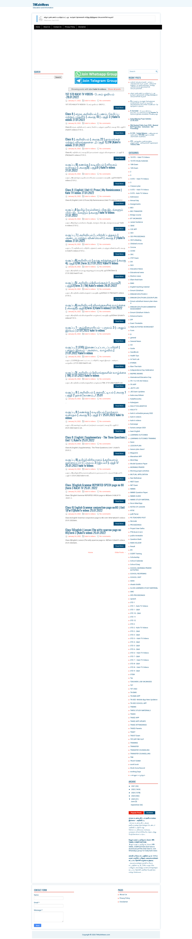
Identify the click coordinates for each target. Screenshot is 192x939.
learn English (135, 431)
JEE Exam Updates (137, 392)
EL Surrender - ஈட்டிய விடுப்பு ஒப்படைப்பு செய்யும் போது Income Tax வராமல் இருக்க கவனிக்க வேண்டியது (144, 112)
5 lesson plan (135, 186)
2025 (133, 799)
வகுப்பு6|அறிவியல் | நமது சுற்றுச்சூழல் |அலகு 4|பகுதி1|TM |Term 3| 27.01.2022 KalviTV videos (95, 262)
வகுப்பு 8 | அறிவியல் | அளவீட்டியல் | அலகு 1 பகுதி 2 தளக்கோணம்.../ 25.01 (95, 394)
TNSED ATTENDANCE (138, 725)
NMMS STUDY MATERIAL (140, 500)
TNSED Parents (136, 728)
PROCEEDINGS (135, 525)
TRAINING (134, 743)
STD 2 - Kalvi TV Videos (139, 628)
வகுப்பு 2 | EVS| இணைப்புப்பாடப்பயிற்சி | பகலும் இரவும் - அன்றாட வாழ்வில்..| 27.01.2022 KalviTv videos (92, 350)
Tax (131, 678)
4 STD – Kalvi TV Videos (139, 179)
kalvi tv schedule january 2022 (141, 413)
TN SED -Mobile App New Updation (143, 700)
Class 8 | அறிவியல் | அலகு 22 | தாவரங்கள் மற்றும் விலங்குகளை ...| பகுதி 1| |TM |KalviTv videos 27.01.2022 (92, 142)
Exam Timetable (136, 323)
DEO (132, 265)
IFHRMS (133, 363)
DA (131, 262)
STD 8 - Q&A (135, 664)
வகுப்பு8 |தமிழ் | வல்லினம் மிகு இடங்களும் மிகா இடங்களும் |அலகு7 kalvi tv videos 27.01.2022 (94, 212)
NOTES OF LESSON (137, 507)
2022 (133, 789)
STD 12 (133, 620)
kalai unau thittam (137, 395)
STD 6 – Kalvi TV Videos (139, 653)
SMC (132, 592)
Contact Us (57, 27)
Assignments (135, 204)
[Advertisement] (96, 49)
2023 (133, 793)
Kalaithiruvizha (135, 399)
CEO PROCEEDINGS (137, 236)
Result (132, 546)
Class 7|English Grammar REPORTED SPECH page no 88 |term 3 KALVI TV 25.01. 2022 (94, 486)
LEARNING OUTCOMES (139, 435)
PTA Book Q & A (136, 532)
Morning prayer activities (139, 471)
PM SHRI (133, 521)
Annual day (134, 200)
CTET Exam (134, 258)
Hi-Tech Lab (134, 359)
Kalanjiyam (134, 402)
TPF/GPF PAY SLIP (137, 739)
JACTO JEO (134, 388)
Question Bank (135, 539)
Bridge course (135, 215)
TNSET (132, 732)
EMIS (132, 283)
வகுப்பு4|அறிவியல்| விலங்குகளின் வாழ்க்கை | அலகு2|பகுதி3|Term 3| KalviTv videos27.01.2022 (95, 306)
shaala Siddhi (135, 584)
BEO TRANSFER (136, 211)
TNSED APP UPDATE (138, 721)
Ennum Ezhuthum (136, 290)
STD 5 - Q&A (135, 646)
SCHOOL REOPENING (138, 574)
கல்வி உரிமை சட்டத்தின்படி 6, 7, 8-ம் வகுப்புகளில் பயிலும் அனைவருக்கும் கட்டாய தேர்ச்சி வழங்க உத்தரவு (143, 858)
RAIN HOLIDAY (135, 543)
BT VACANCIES (136, 218)
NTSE (132, 510)
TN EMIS (133, 692)
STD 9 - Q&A (135, 671)
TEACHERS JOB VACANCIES (141, 682)
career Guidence (136, 222)
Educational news (137, 272)
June (133, 801)
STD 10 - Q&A (135, 613)
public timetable (136, 536)
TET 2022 (133, 689)
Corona (133, 247)
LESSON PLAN (135, 446)
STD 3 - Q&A (135, 635)
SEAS (132, 581)
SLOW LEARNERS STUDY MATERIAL (144, 588)
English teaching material (139, 287)
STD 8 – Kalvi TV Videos (139, 667)
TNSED (133, 714)
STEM (132, 674)
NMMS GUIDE (135, 496)
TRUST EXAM (135, 761)
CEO (131, 233)
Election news (135, 276)
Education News (136, 269)
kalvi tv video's (135, 417)
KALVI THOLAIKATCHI (138, 406)
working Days (135, 772)
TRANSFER (134, 746)
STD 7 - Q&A (135, 656)
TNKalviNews (41, 4)
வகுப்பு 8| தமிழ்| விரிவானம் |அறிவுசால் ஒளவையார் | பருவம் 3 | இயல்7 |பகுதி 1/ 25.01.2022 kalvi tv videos (92, 462)
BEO (131, 208)
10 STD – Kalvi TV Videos (140, 157)
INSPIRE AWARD (136, 374)
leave (132, 442)
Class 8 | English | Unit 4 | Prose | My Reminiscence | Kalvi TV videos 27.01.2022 (93, 191)
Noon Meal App (136, 503)
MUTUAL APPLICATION (139, 474)
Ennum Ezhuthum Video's (139, 312)
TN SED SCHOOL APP (138, 703)
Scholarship (134, 557)
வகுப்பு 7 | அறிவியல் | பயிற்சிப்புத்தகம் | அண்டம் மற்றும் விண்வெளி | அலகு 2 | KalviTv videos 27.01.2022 (95, 237)
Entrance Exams (136, 316)
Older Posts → (120, 552)
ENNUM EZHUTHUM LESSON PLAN (143, 298)
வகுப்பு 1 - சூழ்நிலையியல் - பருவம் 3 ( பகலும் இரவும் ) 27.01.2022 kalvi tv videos (95, 329)
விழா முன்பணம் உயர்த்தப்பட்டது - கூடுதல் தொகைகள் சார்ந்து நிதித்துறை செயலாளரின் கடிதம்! (78, 17)
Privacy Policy (70, 27)
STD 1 (132, 602)
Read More (119, 108)
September (135, 805)
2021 (133, 786)
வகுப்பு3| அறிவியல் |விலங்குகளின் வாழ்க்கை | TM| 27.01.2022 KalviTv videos (95, 374)
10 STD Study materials (139, 161)
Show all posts (114, 89)
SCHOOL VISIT (135, 577)
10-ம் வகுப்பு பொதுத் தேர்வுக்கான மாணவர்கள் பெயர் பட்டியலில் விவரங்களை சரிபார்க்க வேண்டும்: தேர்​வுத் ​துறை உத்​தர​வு (144, 103)
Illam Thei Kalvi (135, 366)
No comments (105, 101)
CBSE (132, 226)
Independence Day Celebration (142, 370)
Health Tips (134, 356)
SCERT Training (136, 554)
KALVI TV (133, 410)
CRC (131, 254)
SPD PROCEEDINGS (137, 595)
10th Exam (134, 164)
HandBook (134, 352)
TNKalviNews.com (103, 935)
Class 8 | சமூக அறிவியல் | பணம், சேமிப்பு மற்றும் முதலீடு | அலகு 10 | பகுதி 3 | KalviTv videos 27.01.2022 (92, 116)
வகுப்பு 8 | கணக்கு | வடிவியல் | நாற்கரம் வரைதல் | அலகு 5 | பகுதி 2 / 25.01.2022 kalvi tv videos (94, 414)
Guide (132, 348)
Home (38, 27)
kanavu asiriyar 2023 (138, 428)
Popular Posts (136, 813)
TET (131, 685)
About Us (46, 27)
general (133, 338)
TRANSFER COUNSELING (139, 750)
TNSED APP (134, 718)
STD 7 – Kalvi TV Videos (139, 660)
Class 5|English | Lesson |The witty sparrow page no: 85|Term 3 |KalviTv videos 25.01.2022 (93, 531)
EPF (131, 320)
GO (131, 345)
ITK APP (133, 384)
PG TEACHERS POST (138, 518)
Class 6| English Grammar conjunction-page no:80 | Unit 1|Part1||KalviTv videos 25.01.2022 (95, 509)
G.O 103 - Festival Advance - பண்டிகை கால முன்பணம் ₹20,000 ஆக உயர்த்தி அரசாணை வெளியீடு (144, 134)
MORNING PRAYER (137, 467)
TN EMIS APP (135, 696)
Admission (134, 197)
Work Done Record (137, 768)
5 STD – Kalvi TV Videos (139, 190)
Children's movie (136, 244)
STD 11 (133, 617)
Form (132, 330)
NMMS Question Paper (139, 492)
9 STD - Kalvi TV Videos (139, 193)
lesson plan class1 (137, 449)
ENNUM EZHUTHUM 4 (138, 294)
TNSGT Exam (135, 736)
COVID (132, 251)
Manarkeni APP (136, 456)
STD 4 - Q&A (135, 642)
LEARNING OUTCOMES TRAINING (143, 438)
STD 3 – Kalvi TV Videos (139, 638)
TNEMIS (133, 707)
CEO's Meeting (135, 240)
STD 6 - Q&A (135, 649)
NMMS (132, 489)
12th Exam (134, 168)
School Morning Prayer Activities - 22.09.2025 (141, 119)
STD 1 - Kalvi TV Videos (139, 606)
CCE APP (133, 229)
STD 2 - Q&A (135, 631)
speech (133, 599)
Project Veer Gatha (137, 528)
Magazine (134, 453)
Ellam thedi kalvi (136, 280)
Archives (149, 813)
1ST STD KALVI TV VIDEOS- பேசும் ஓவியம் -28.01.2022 (89, 95)
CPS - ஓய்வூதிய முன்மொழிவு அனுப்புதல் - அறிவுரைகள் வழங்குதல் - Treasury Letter (144, 142)
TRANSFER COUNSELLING (140, 754)
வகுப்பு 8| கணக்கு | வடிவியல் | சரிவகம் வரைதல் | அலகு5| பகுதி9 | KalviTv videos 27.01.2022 (91, 167)
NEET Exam (134, 482)
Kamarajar (134, 424)
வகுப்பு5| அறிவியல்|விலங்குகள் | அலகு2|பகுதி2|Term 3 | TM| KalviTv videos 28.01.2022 (93, 284)
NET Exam (134, 485)
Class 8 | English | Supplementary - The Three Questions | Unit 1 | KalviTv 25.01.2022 (95, 439)
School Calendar (136, 561)
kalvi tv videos (90, 101)
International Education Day (140, 377)
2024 (133, 796)
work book (134, 764)
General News (135, 341)
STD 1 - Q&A (135, 610)
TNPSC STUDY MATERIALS (140, 710)
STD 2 (132, 624)
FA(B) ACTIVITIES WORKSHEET (142, 327)
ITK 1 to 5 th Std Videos (139, 381)
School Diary (135, 564)
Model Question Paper (138, 464)
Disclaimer (82, 27)
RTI (131, 550)
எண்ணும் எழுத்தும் (137, 775)
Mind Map (134, 460)
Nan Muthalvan (136, 478)
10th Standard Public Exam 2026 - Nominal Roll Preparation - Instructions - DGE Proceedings (144, 126)
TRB (131, 757)
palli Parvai (134, 514)
